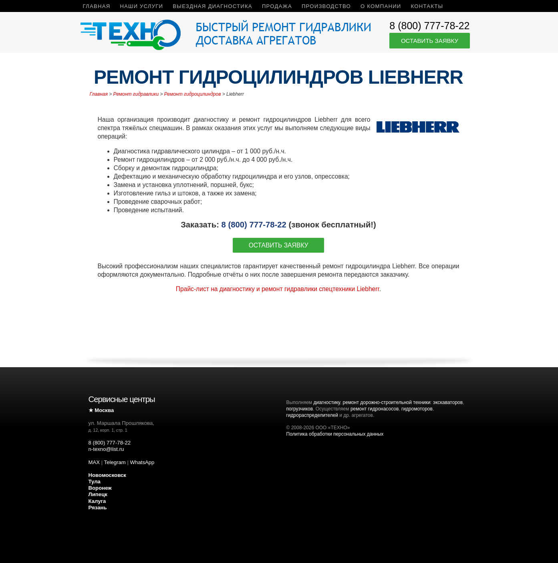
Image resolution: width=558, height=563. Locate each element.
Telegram (115, 462)
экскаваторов (448, 402)
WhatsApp (142, 462)
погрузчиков (299, 409)
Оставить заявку (429, 40)
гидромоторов (417, 409)
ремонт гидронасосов (375, 409)
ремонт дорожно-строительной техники (387, 402)
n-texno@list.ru (106, 449)
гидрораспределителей (312, 415)
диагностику (326, 402)
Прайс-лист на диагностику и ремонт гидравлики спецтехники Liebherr (277, 289)
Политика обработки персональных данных (335, 434)
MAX (94, 462)
